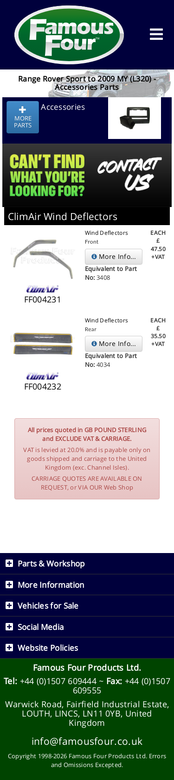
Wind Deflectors (107, 233)
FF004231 (42, 299)
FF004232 (42, 386)
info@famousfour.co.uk (87, 741)
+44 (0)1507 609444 (58, 680)
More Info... (113, 256)
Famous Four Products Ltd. (87, 667)
